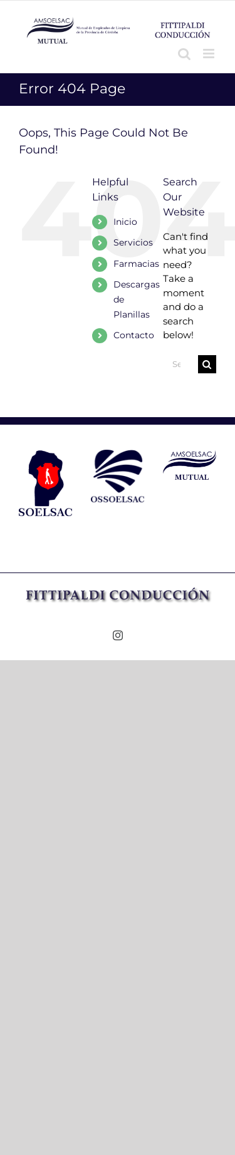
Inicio (125, 221)
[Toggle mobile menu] (209, 53)
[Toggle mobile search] (184, 53)
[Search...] (180, 364)
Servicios (133, 242)
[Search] (207, 364)
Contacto (133, 335)
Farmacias (136, 263)
